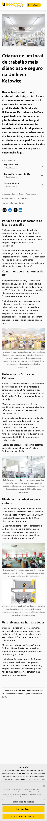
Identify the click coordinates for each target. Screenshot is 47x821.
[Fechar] (44, 786)
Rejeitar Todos (23, 809)
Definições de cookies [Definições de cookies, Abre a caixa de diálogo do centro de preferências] (23, 802)
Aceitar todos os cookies (23, 816)
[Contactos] (34, 5)
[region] (23, 801)
